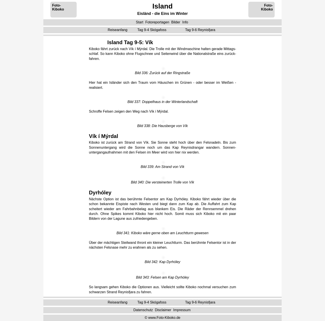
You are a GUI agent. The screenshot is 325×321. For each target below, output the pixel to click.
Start (139, 22)
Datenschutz (143, 310)
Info (185, 22)
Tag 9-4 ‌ (152, 30)
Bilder (175, 22)
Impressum (182, 310)
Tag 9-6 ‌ (200, 30)
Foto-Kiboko (58, 7)
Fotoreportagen (157, 22)
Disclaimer (163, 310)
